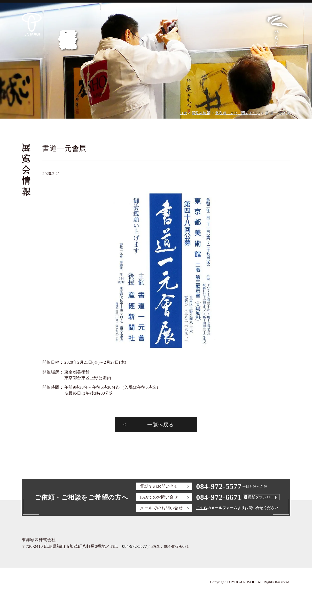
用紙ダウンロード (263, 497)
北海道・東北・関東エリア (237, 113)
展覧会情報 (201, 113)
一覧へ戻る (160, 424)
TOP (183, 113)
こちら (201, 508)
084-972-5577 (218, 486)
